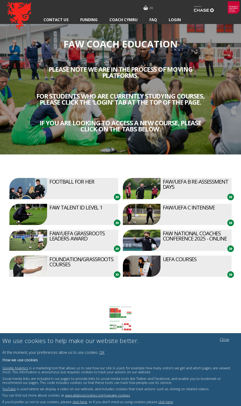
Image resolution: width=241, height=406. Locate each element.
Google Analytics (15, 368)
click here (79, 402)
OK (101, 352)
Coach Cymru (123, 19)
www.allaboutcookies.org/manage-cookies (97, 395)
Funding (89, 19)
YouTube (9, 389)
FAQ (153, 19)
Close (224, 339)
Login (175, 19)
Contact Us (56, 19)
